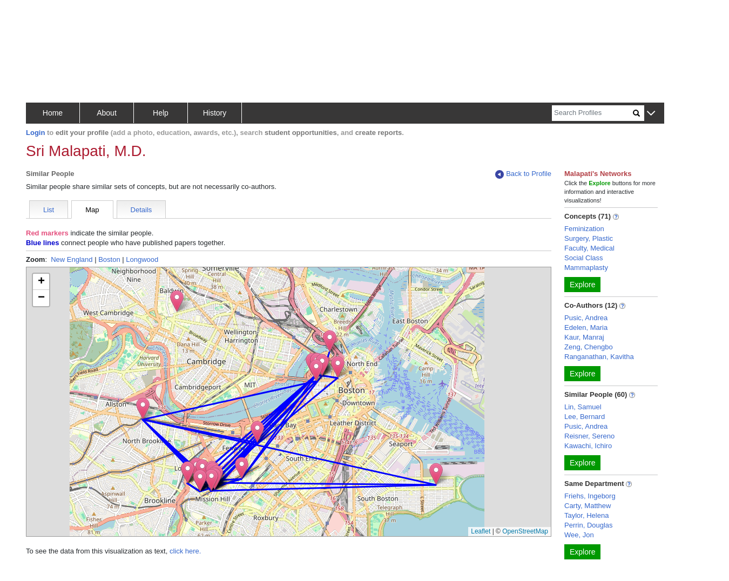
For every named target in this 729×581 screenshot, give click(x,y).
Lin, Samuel (583, 407)
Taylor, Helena (586, 515)
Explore (582, 284)
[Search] (592, 113)
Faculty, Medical (589, 248)
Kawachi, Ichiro (588, 446)
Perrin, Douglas (588, 525)
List (48, 210)
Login (35, 133)
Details (141, 210)
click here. (185, 551)
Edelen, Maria (586, 327)
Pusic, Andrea (586, 318)
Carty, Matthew (587, 506)
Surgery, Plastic (588, 238)
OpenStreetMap (525, 531)
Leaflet (480, 531)
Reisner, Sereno (589, 436)
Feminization (584, 229)
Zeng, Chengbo (588, 347)
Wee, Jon (579, 535)
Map (92, 210)
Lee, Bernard (584, 417)
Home (53, 113)
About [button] (107, 113)
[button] (651, 114)
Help (160, 113)
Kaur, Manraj (584, 337)
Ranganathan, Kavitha (599, 357)
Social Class (583, 258)
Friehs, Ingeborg (590, 496)
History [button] (215, 113)
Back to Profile (523, 174)
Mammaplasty (586, 268)
